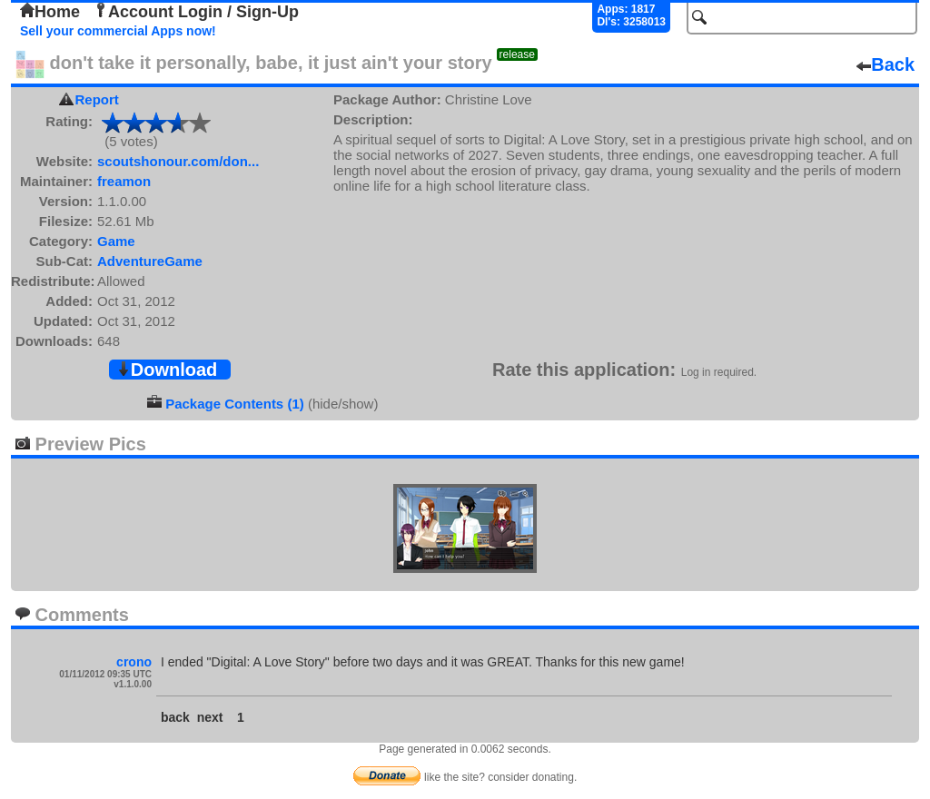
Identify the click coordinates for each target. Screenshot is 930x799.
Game (116, 241)
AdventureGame (150, 261)
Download (167, 370)
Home (50, 12)
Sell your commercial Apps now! (118, 31)
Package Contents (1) (234, 403)
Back (885, 64)
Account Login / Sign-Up (196, 12)
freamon (124, 181)
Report (97, 99)
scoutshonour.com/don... (178, 161)
